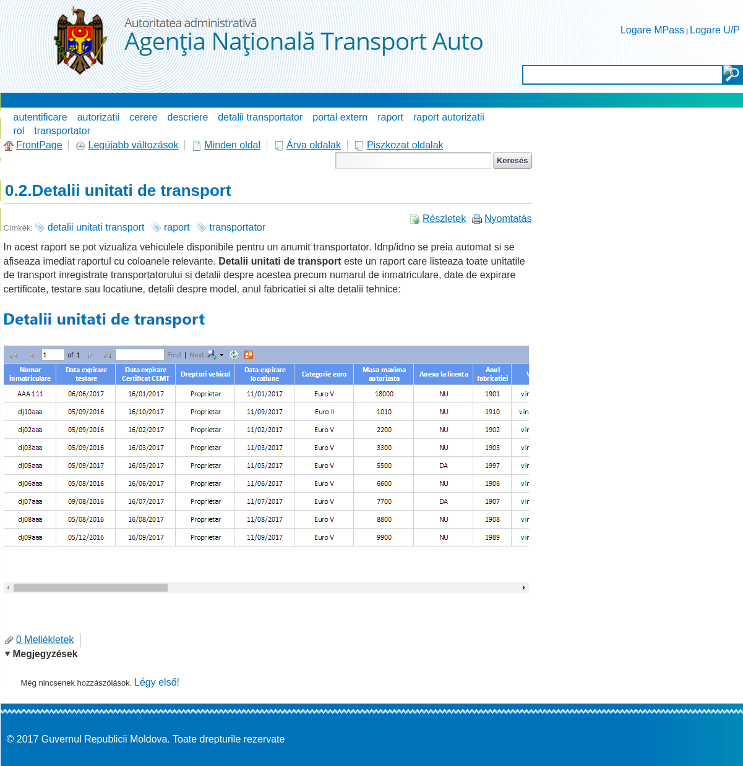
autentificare (40, 117)
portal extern (339, 117)
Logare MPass (652, 30)
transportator (62, 131)
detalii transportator (260, 117)
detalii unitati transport (96, 227)
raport (390, 117)
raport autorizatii (448, 117)
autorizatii (98, 117)
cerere (143, 117)
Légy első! (156, 682)
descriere (188, 117)
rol (19, 131)
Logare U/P (715, 30)
